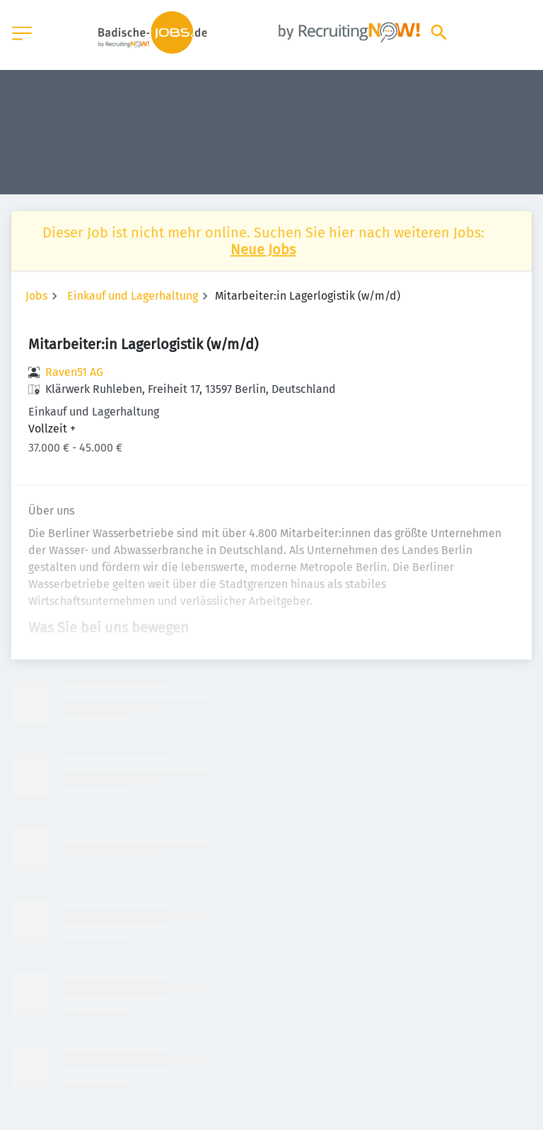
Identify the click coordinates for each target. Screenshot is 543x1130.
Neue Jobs (263, 249)
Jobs (36, 295)
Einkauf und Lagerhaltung (132, 295)
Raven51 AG (74, 372)
